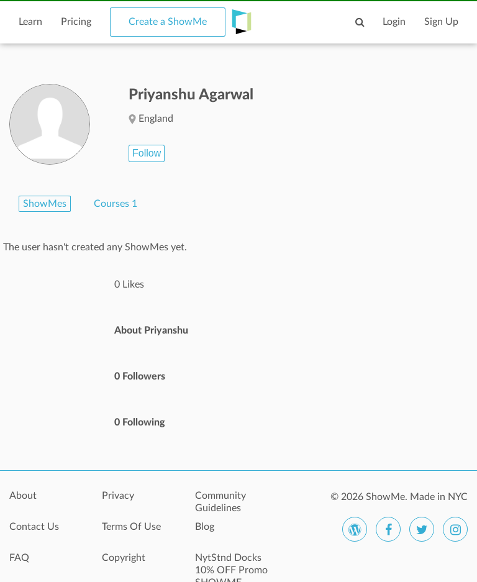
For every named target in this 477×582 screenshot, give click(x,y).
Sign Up (441, 22)
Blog (204, 527)
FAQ (19, 558)
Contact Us (34, 527)
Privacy (118, 496)
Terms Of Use (131, 527)
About (23, 496)
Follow (146, 153)
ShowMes (44, 204)
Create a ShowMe (168, 22)
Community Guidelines (220, 502)
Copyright (123, 558)
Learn (30, 22)
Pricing (76, 22)
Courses (115, 204)
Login (394, 22)
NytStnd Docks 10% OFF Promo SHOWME (231, 564)
